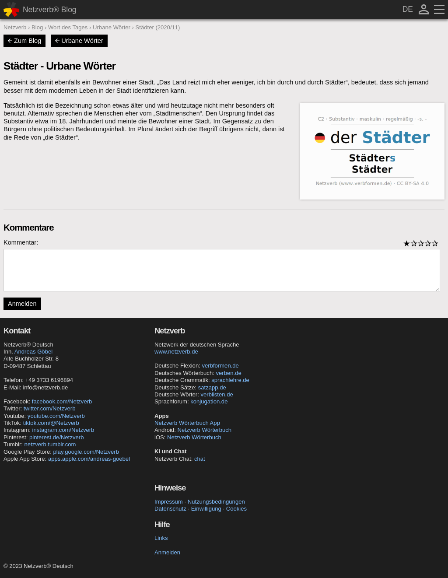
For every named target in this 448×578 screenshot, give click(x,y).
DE (407, 9)
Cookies (236, 508)
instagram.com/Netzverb (63, 430)
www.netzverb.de (176, 351)
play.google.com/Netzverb (86, 451)
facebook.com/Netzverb (62, 401)
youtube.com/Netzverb (56, 416)
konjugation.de (209, 401)
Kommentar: (21, 242)
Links (161, 538)
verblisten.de (217, 394)
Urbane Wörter (79, 40)
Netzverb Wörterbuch (204, 430)
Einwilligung (206, 508)
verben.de (228, 373)
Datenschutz (170, 508)
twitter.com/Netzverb (50, 408)
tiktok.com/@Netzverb (51, 423)
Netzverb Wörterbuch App (187, 423)
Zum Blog (24, 40)
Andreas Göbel (33, 351)
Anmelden (22, 303)
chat (199, 458)
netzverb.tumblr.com (50, 444)
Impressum (168, 501)
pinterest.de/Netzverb (56, 437)
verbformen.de (220, 365)
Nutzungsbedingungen (216, 501)
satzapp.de (212, 387)
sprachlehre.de (230, 380)
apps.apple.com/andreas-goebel (89, 458)
